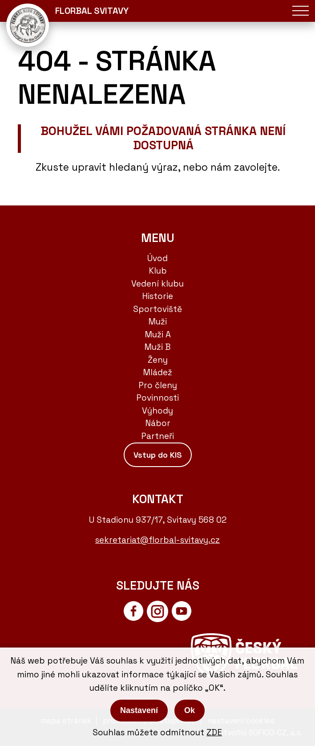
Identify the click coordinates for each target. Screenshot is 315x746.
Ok (189, 710)
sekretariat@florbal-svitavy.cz (157, 539)
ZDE (214, 732)
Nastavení (139, 710)
